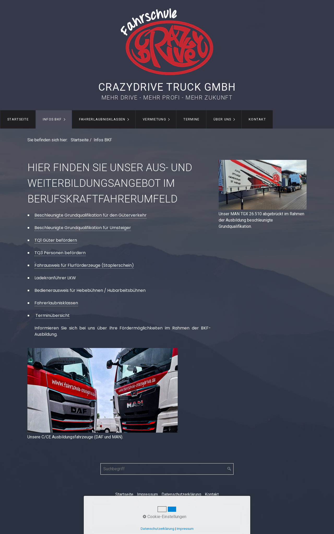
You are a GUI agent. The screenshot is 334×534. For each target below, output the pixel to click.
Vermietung (154, 119)
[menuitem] (17, 119)
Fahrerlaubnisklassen (102, 119)
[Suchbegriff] (167, 469)
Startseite (18, 119)
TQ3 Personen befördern (60, 253)
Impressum (147, 494)
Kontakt (257, 119)
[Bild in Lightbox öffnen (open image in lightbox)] (102, 390)
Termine (191, 119)
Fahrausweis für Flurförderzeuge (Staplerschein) (84, 265)
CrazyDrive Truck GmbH (167, 87)
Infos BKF (52, 119)
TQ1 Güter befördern (55, 240)
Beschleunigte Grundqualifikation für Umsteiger (82, 228)
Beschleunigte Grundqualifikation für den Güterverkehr (90, 215)
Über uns (222, 119)
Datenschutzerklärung (181, 494)
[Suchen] (229, 469)
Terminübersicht (52, 315)
